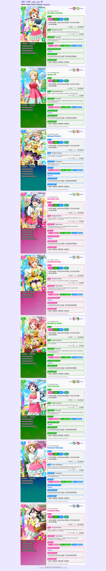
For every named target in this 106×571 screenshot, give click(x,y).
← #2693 (72, 70)
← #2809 (72, 131)
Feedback (33, 2)
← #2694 (72, 194)
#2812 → (80, 257)
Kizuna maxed (60, 62)
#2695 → (80, 70)
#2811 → (80, 131)
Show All (50, 51)
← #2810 (72, 257)
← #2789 (72, 506)
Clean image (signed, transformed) (28, 53)
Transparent (24, 43)
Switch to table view (46, 4)
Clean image (32, 43)
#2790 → (80, 443)
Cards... (23, 1)
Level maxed (66, 62)
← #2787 (72, 381)
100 (82, 26)
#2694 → (80, 8)
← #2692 (72, 8)
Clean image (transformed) (27, 48)
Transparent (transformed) (27, 45)
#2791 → (80, 506)
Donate (38, 2)
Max (82, 95)
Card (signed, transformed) (27, 50)
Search (28, 1)
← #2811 (72, 318)
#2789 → (80, 381)
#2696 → (80, 194)
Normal (34, 7)
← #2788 (72, 443)
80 (80, 26)
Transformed (41, 7)
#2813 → (80, 318)
